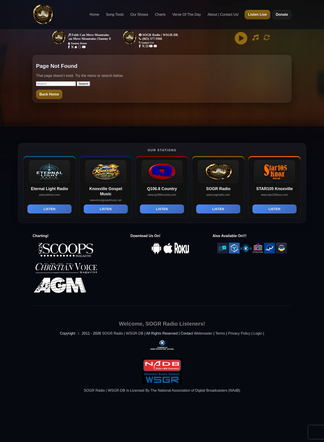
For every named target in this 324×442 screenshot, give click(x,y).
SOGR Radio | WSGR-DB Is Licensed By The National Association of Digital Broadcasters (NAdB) (162, 390)
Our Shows (139, 14)
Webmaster (203, 333)
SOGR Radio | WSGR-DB (122, 333)
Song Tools (115, 14)
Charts (160, 14)
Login (257, 333)
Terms (220, 333)
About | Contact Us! (223, 14)
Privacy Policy (239, 333)
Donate (282, 14)
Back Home (49, 94)
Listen (50, 209)
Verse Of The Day (186, 14)
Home (94, 14)
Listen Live (257, 14)
